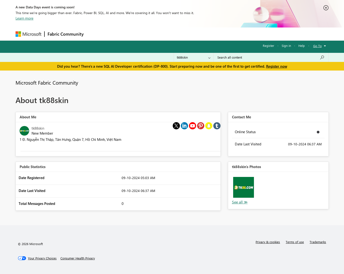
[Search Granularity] (193, 57)
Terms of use (295, 242)
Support (216, 34)
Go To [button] (317, 46)
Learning (196, 34)
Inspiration (115, 34)
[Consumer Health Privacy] (77, 258)
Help (301, 46)
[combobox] (271, 57)
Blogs (178, 34)
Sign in (286, 46)
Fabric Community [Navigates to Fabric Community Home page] (66, 34)
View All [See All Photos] (240, 202)
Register (268, 46)
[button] (243, 187)
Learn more (24, 18)
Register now (276, 66)
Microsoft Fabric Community (47, 82)
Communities (156, 34)
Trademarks (318, 242)
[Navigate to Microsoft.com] (28, 34)
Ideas (135, 34)
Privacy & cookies (268, 242)
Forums (94, 34)
